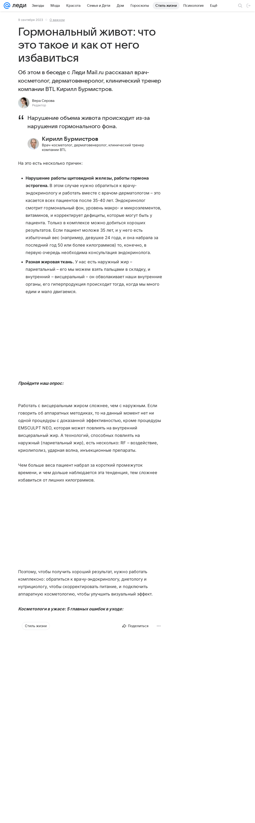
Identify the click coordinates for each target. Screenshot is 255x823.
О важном (57, 20)
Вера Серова (43, 101)
